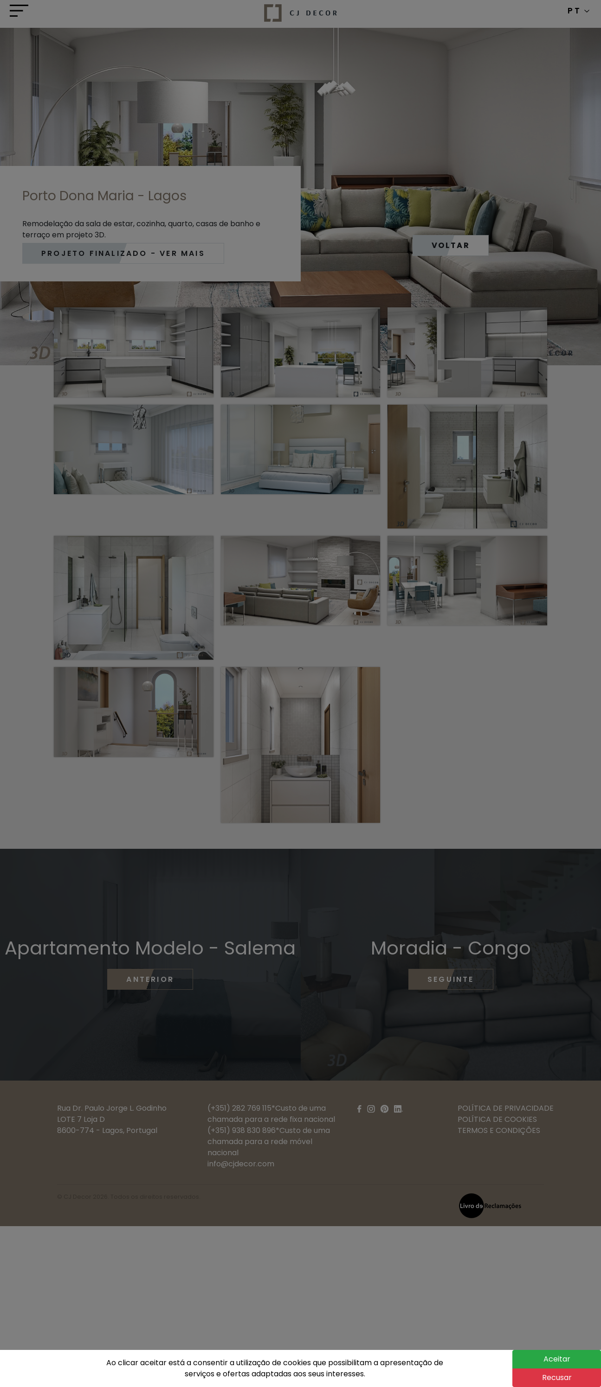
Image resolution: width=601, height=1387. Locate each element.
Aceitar (556, 1359)
